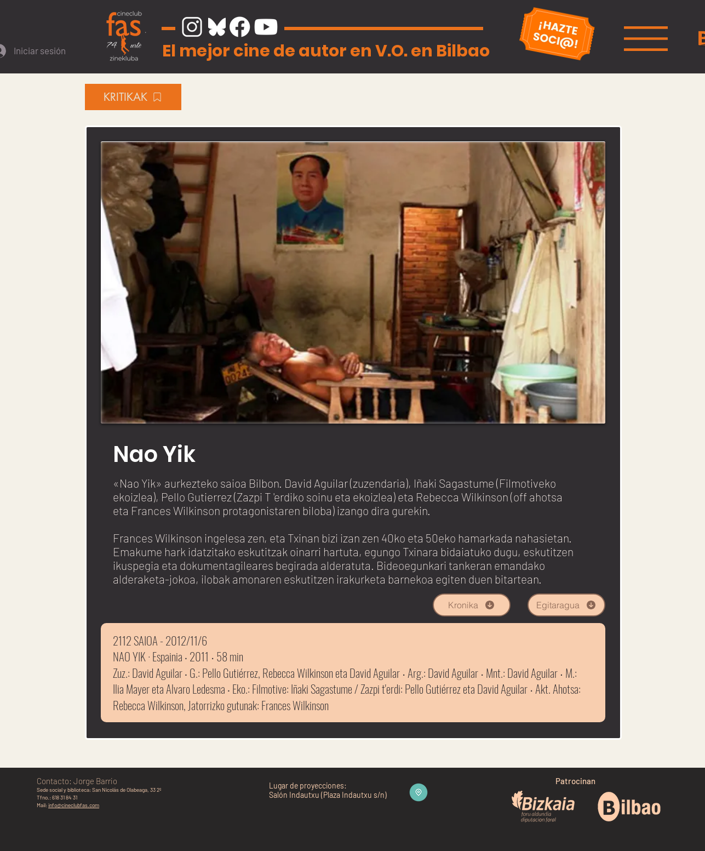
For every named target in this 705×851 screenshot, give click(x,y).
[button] (646, 38)
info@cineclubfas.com (73, 805)
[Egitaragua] (566, 604)
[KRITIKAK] (133, 97)
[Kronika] (472, 604)
